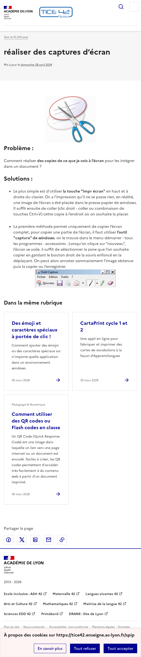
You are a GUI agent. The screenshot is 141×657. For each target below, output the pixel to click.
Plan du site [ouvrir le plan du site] (11, 627)
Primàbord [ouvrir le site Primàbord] (49, 613)
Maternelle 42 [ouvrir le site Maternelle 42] (64, 593)
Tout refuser (85, 648)
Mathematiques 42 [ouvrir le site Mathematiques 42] (58, 603)
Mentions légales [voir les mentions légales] (103, 627)
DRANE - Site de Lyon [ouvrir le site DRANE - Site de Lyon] (86, 613)
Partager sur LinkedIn (35, 540)
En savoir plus (50, 648)
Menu (134, 6)
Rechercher (121, 6)
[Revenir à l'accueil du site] (24, 565)
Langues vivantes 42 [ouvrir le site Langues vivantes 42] (102, 593)
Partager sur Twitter (22, 540)
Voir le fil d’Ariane (16, 37)
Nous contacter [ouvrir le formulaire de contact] (34, 627)
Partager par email (48, 540)
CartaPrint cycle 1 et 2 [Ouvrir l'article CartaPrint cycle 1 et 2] (103, 326)
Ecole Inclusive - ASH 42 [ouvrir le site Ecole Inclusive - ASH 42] (23, 593)
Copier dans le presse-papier (62, 540)
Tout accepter (120, 648)
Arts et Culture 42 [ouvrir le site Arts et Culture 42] (18, 603)
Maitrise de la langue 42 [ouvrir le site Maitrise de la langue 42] (102, 603)
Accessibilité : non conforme (68, 627)
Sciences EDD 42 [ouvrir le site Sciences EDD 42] (17, 613)
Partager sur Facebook (8, 540)
